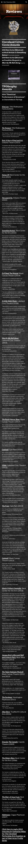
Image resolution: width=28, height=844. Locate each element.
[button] (2, 2)
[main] (14, 11)
